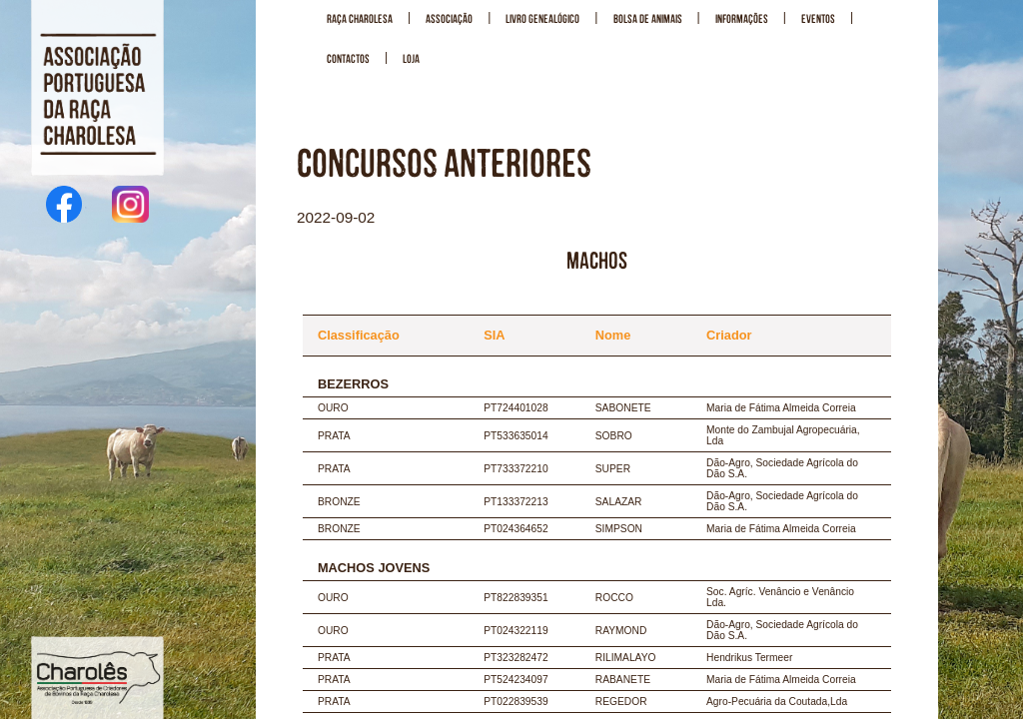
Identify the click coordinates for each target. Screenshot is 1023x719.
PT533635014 (515, 435)
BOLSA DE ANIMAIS (647, 19)
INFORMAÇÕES (741, 19)
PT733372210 (515, 468)
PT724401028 (515, 407)
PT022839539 (515, 701)
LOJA (411, 59)
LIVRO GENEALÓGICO (542, 19)
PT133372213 (515, 501)
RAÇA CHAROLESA (360, 19)
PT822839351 (515, 597)
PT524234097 (515, 679)
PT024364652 (515, 528)
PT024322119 (515, 630)
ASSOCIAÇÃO (449, 19)
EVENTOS (818, 19)
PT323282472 (515, 657)
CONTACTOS (348, 59)
